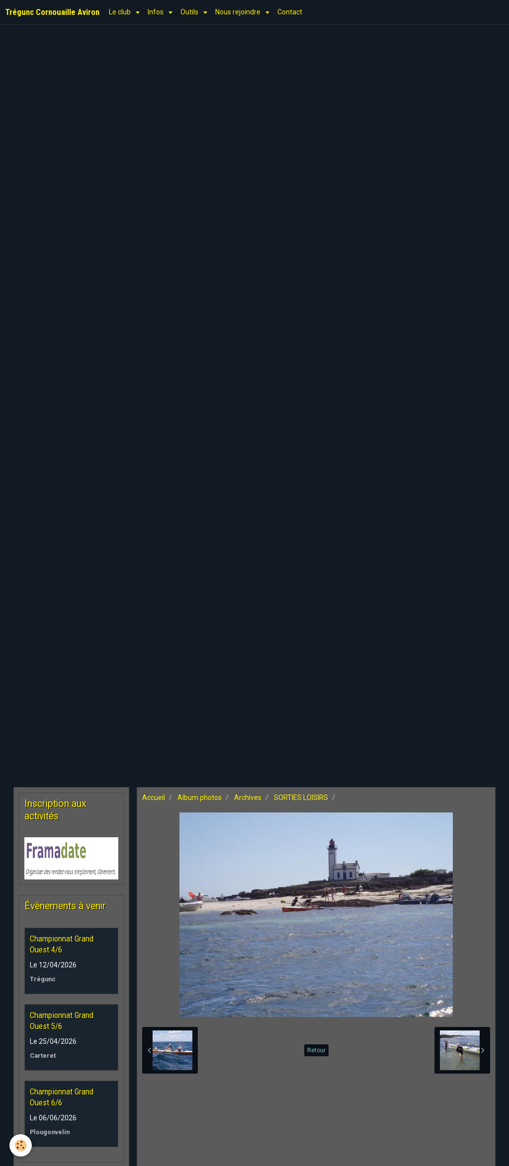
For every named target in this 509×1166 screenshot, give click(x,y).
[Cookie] (21, 1145)
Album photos (199, 798)
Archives (247, 798)
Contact (289, 12)
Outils (190, 12)
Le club (120, 12)
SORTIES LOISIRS (301, 798)
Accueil (153, 798)
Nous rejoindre (238, 12)
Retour (316, 1050)
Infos (156, 12)
